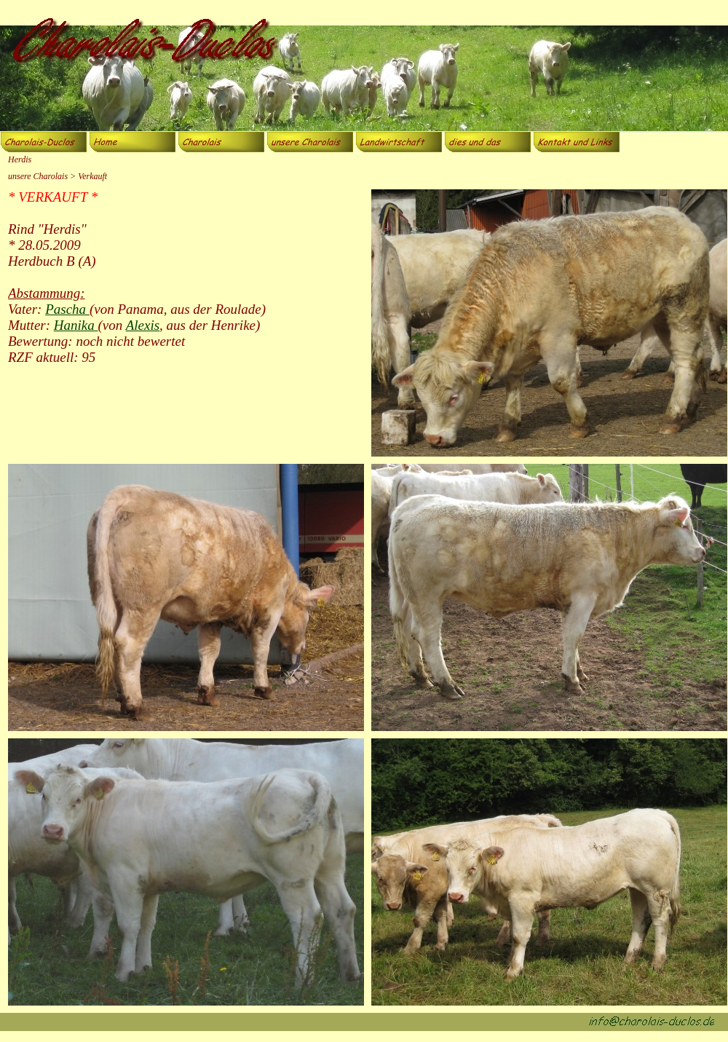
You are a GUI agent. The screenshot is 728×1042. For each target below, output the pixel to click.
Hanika (76, 325)
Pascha (67, 309)
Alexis (142, 325)
